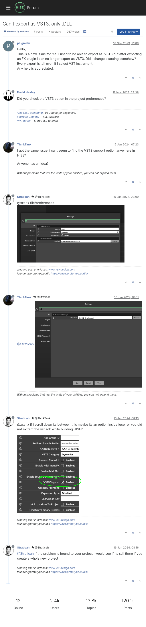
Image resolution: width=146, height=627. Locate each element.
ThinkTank (24, 144)
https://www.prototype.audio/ (69, 273)
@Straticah (41, 297)
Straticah (23, 196)
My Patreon (24, 120)
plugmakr (23, 43)
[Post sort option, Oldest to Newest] (112, 32)
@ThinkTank (41, 196)
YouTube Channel (28, 116)
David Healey (26, 92)
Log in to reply (128, 31)
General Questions (16, 31)
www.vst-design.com (61, 269)
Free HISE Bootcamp (30, 112)
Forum (33, 7)
